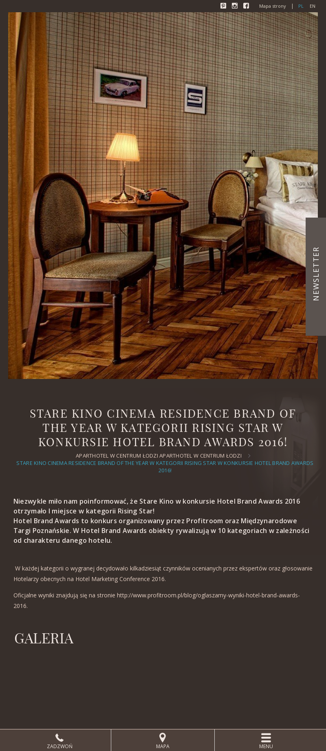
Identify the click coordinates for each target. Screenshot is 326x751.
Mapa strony (272, 6)
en (312, 6)
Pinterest (224, 6)
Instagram (235, 6)
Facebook (247, 6)
